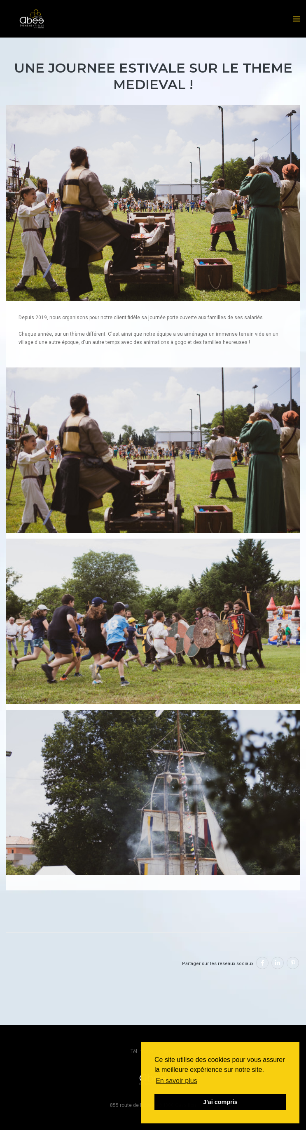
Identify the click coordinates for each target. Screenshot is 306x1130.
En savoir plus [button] (176, 1080)
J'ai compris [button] (220, 1102)
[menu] (296, 19)
